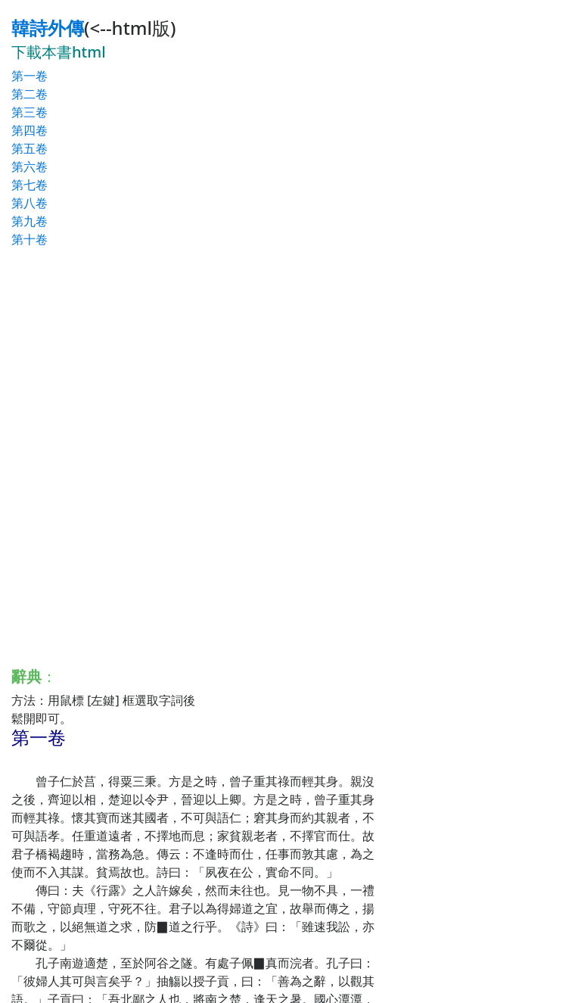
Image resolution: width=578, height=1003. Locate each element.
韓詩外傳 (47, 27)
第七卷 (29, 184)
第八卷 (29, 203)
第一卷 (29, 75)
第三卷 (29, 112)
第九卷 (29, 221)
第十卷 (29, 239)
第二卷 (29, 94)
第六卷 (29, 166)
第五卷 (29, 148)
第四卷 (29, 130)
